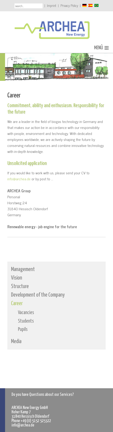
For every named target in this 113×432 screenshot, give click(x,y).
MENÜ (101, 48)
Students (26, 321)
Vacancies (26, 312)
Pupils (23, 329)
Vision (16, 278)
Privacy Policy (69, 5)
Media (16, 341)
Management (23, 269)
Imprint (51, 5)
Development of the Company (38, 295)
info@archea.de (19, 179)
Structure (20, 286)
